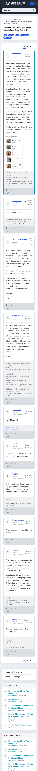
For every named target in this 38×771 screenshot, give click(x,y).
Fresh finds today (15, 699)
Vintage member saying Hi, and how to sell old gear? (20, 706)
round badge (25, 35)
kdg (11, 727)
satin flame (7, 37)
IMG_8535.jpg (16, 164)
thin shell (13, 721)
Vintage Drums (16, 19)
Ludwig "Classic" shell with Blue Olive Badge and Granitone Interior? (20, 716)
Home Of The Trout (12, 427)
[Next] (33, 47)
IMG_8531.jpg (16, 140)
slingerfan (13, 710)
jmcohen (12, 695)
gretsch (11, 35)
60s (5, 35)
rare (17, 35)
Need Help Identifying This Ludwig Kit (18, 692)
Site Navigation (19, 10)
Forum (5, 19)
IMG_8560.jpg (16, 158)
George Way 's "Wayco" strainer (20, 725)
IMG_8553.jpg (16, 152)
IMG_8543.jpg (16, 146)
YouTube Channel (11, 429)
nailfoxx (12, 701)
